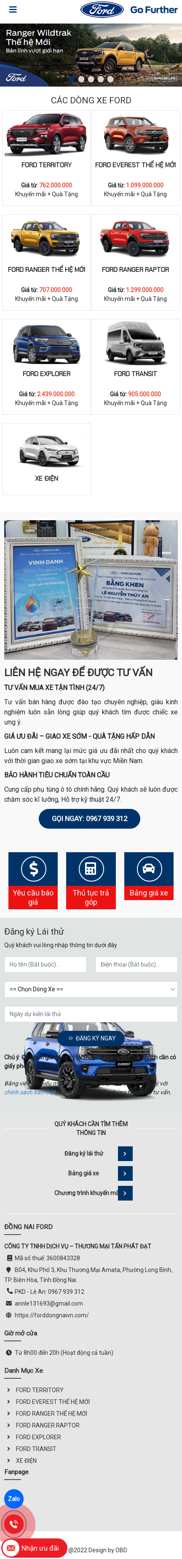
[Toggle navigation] (13, 10)
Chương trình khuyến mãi (93, 1193)
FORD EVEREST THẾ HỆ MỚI (135, 165)
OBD (121, 1550)
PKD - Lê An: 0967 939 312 (49, 1291)
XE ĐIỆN (46, 478)
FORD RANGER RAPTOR (135, 270)
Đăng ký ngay (91, 1038)
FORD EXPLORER (46, 374)
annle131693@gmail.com (49, 1303)
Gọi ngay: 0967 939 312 (89, 818)
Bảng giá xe (100, 1173)
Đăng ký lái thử (98, 1153)
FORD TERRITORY (46, 165)
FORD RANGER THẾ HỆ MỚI (46, 270)
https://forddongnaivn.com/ (52, 1315)
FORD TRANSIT (135, 374)
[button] (72, 79)
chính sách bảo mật (30, 1092)
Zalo (14, 1499)
